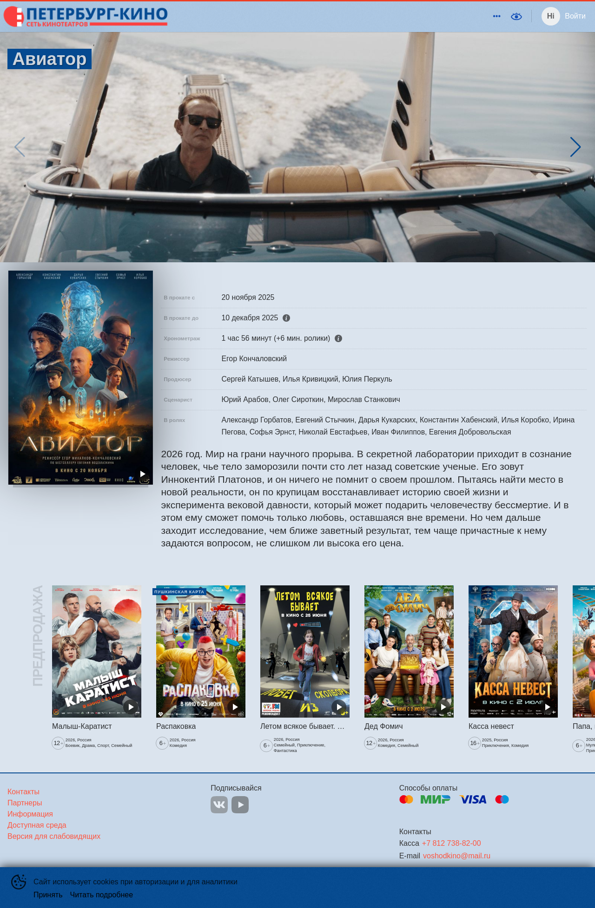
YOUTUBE (240, 804)
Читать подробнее (101, 895)
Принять (48, 895)
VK (219, 804)
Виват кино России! (466, 16)
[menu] (338, 16)
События (406, 16)
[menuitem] (282, 16)
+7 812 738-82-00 (451, 843)
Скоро (325, 16)
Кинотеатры (279, 16)
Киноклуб (363, 16)
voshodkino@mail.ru (456, 856)
